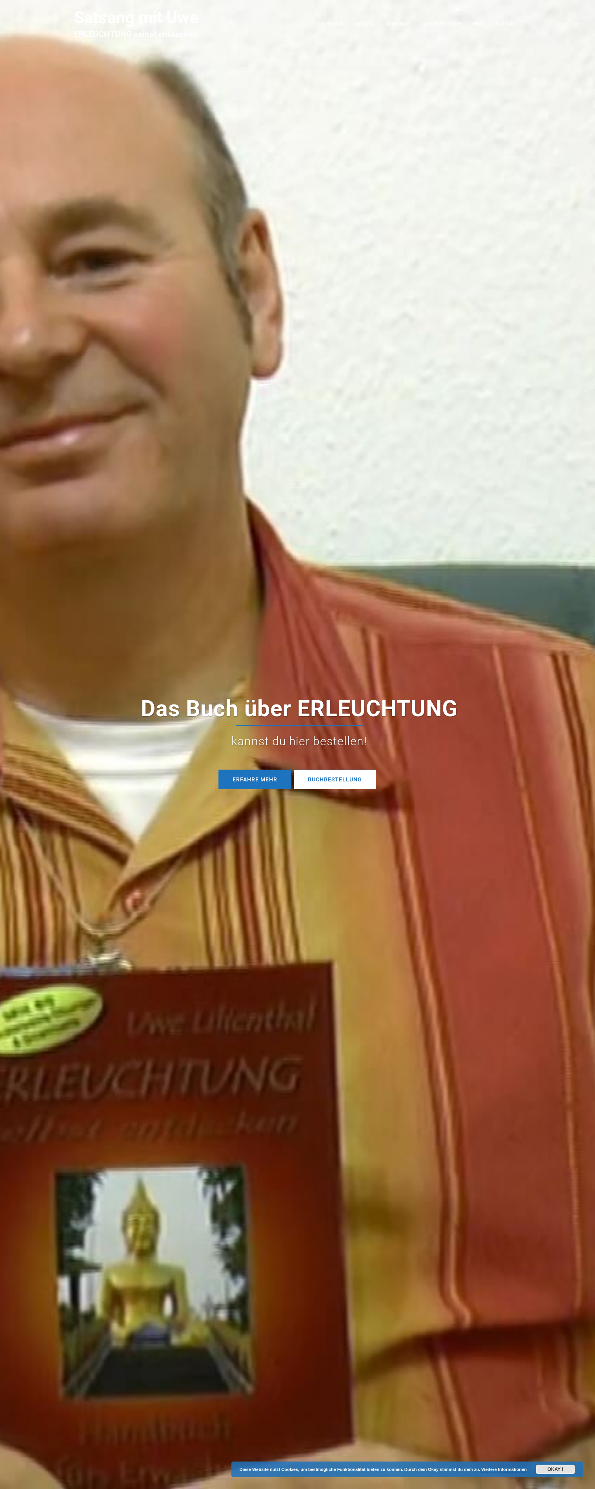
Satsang (364, 23)
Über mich (330, 23)
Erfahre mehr (255, 779)
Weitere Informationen (504, 1469)
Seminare (397, 23)
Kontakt (506, 23)
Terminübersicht (441, 23)
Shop (479, 23)
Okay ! (556, 1469)
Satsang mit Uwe (136, 17)
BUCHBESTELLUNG (335, 779)
